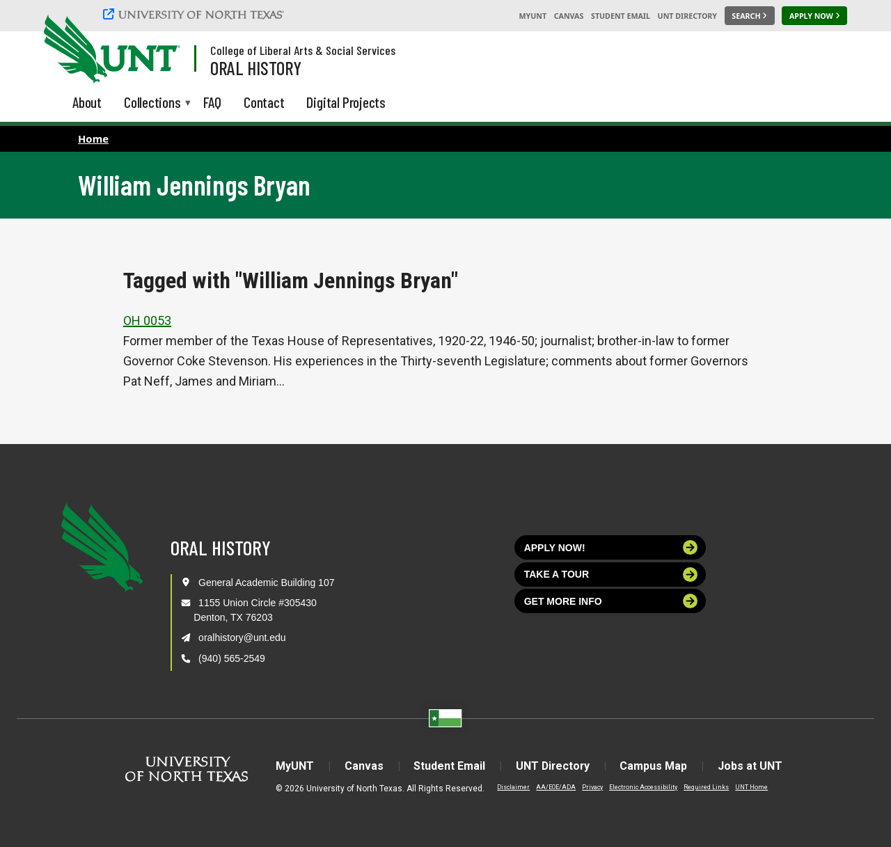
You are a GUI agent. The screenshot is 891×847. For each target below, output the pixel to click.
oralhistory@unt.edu (242, 637)
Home (93, 138)
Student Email (620, 16)
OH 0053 (147, 320)
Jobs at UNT (752, 766)
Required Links (704, 787)
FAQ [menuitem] (212, 102)
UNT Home (750, 787)
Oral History (255, 67)
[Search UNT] (750, 16)
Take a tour (611, 574)
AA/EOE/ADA (554, 787)
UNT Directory (687, 16)
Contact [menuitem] (264, 102)
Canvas (569, 16)
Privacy (591, 787)
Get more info (611, 601)
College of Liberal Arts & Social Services (302, 50)
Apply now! (611, 547)
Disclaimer (512, 787)
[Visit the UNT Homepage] (158, 50)
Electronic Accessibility (642, 787)
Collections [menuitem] (152, 103)
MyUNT (532, 16)
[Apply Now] (814, 16)
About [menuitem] (87, 102)
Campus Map (655, 766)
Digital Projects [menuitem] (346, 102)
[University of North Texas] (195, 14)
